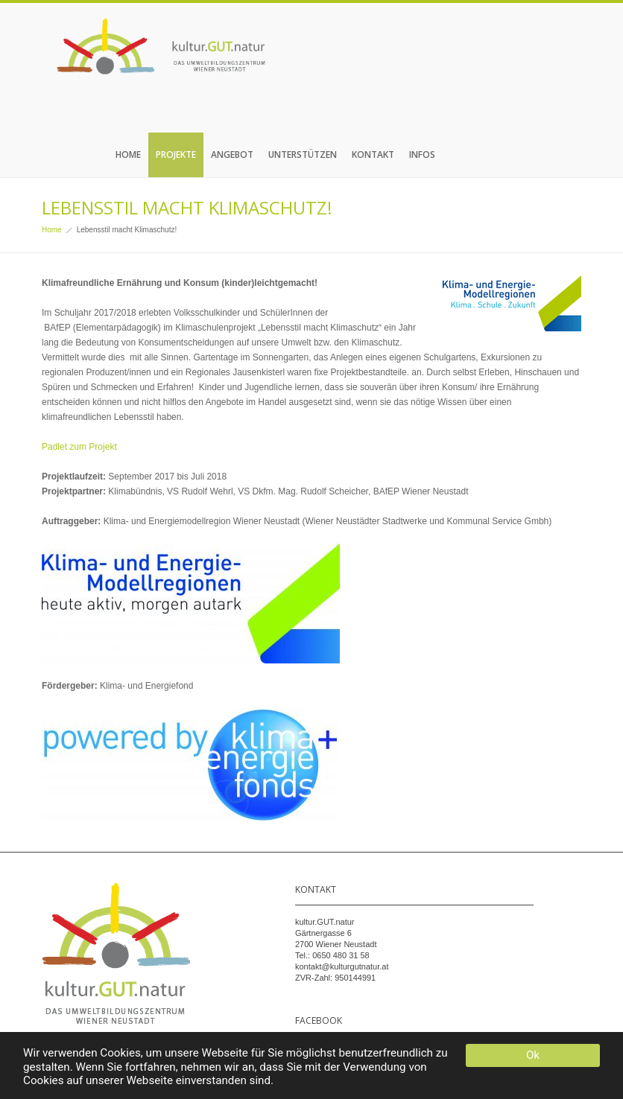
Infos (422, 154)
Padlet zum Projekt (79, 447)
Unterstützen (302, 154)
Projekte (176, 154)
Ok (533, 1055)
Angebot (232, 154)
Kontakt (373, 154)
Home (128, 154)
